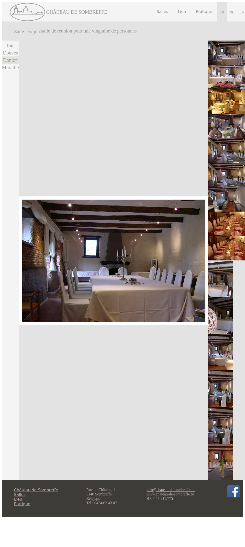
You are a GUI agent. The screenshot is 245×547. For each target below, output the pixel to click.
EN (242, 12)
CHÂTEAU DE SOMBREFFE (76, 12)
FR (222, 12)
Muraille (10, 67)
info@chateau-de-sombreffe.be (171, 490)
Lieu (182, 11)
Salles (162, 11)
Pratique (204, 11)
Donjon (10, 60)
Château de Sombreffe (36, 490)
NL (231, 12)
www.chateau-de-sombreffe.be (171, 494)
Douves (10, 52)
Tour (10, 45)
